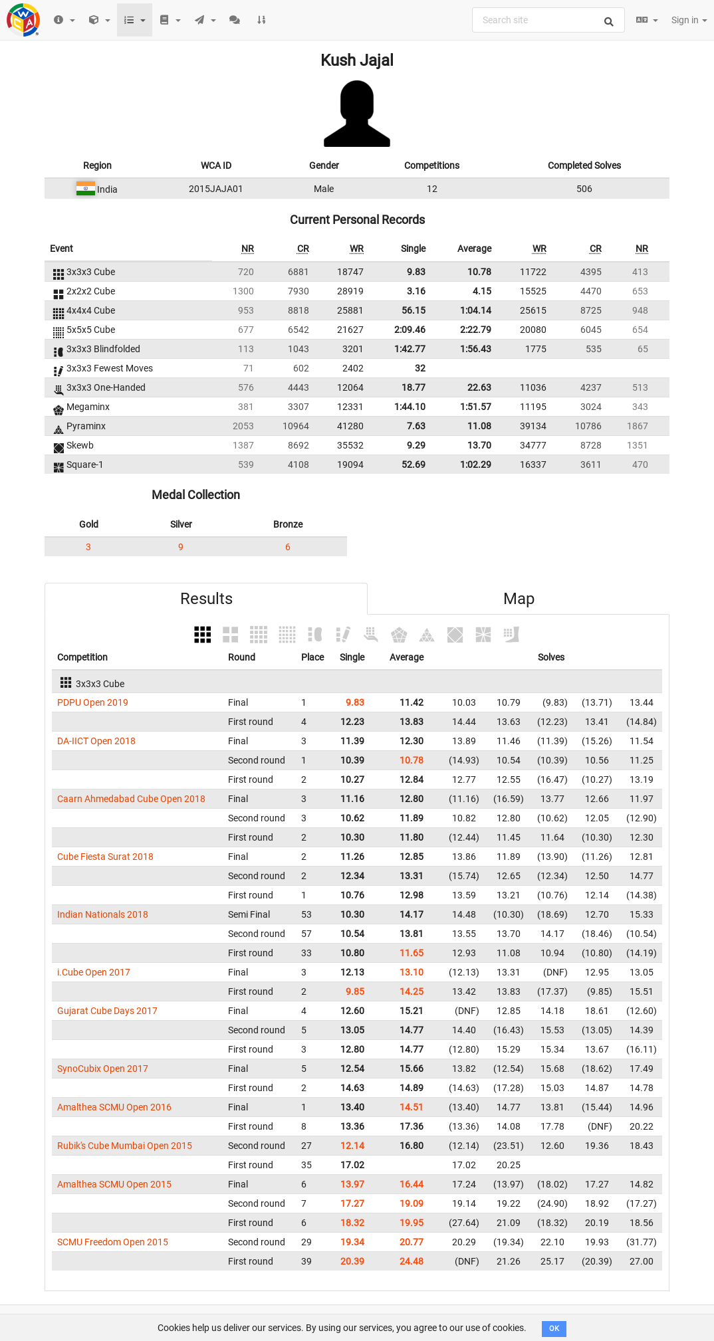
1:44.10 (409, 406)
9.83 (416, 271)
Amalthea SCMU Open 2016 (114, 1107)
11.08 (479, 426)
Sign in (689, 20)
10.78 (479, 271)
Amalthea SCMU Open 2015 (114, 1184)
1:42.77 (409, 349)
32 (420, 368)
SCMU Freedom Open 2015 (112, 1242)
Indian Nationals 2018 (102, 914)
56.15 (413, 310)
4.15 (482, 291)
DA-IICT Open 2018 (96, 741)
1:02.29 (475, 464)
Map (519, 598)
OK (554, 1328)
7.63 (416, 426)
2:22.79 (475, 329)
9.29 (416, 445)
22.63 (479, 387)
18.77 (413, 387)
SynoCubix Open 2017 (102, 1068)
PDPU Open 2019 (92, 702)
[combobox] (548, 20)
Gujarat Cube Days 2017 (107, 1010)
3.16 (416, 291)
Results (206, 598)
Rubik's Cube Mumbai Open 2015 (124, 1145)
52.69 (413, 464)
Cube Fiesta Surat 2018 (105, 856)
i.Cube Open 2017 (93, 972)
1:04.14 (475, 310)
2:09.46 (409, 329)
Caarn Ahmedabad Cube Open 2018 (131, 798)
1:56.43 (475, 349)
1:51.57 (475, 406)
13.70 (479, 445)
